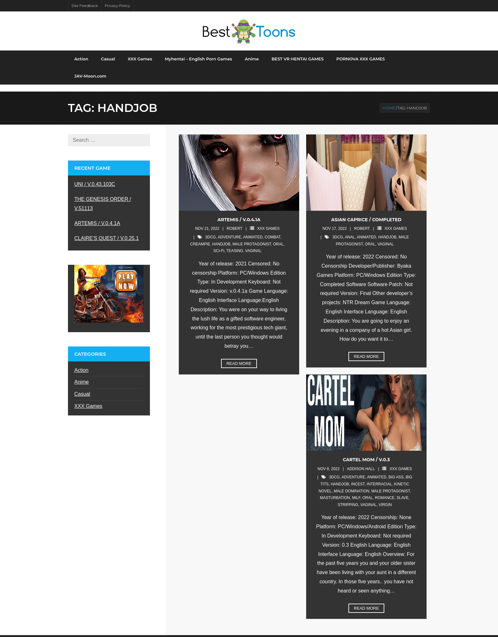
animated (252, 230)
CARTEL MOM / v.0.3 (366, 453)
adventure (229, 230)
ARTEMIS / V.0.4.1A (239, 213)
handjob (221, 237)
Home (389, 101)
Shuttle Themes (112, 632)
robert (235, 222)
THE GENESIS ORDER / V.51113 (102, 197)
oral (278, 237)
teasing (234, 244)
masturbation (335, 491)
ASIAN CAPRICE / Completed (366, 213)
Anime (81, 375)
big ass (395, 471)
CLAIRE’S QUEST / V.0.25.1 (106, 231)
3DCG (210, 230)
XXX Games (268, 222)
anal (350, 230)
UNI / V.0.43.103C (94, 178)
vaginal (253, 244)
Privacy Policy (117, 5)
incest (358, 477)
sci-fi (219, 244)
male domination (351, 484)
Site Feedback (84, 5)
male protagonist (251, 237)
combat (272, 230)
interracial (379, 477)
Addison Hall (361, 462)
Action (81, 363)
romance (384, 491)
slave (402, 491)
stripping (348, 498)
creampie (200, 237)
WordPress (166, 632)
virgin (385, 498)
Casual (82, 387)
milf (356, 491)
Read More (239, 356)
